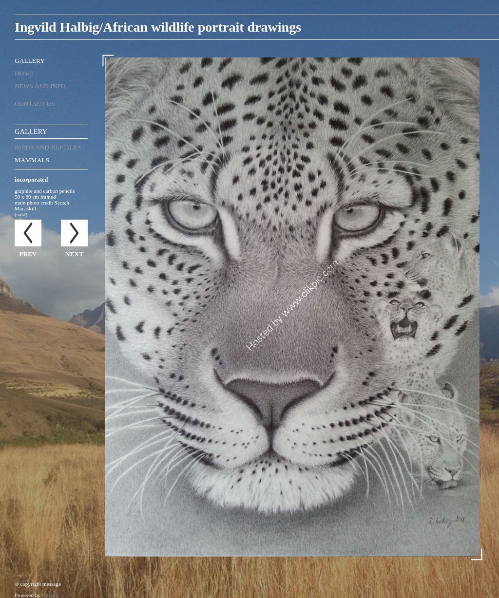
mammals (32, 160)
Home (24, 73)
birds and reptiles (48, 147)
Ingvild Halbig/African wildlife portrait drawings (158, 27)
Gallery (30, 60)
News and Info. (41, 86)
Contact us (35, 103)
